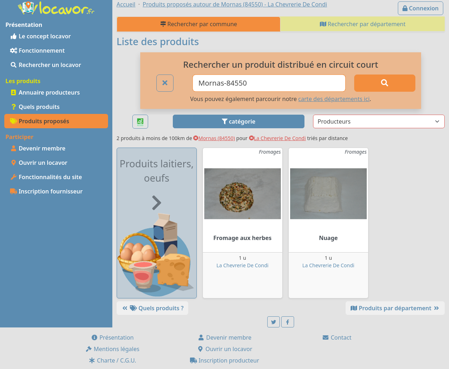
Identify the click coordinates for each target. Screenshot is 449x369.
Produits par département (395, 308)
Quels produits (35, 107)
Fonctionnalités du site (46, 177)
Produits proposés (39, 121)
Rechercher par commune (198, 24)
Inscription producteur (224, 360)
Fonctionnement (37, 50)
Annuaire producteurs (45, 92)
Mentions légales (112, 349)
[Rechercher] (384, 83)
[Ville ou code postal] (269, 83)
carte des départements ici (334, 99)
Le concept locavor (40, 36)
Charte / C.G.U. (112, 360)
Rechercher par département (363, 24)
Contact (336, 337)
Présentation (112, 337)
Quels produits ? (152, 308)
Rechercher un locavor (45, 65)
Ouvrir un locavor (38, 163)
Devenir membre (37, 148)
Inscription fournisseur (46, 191)
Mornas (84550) (214, 138)
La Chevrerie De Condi (277, 138)
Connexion (420, 8)
